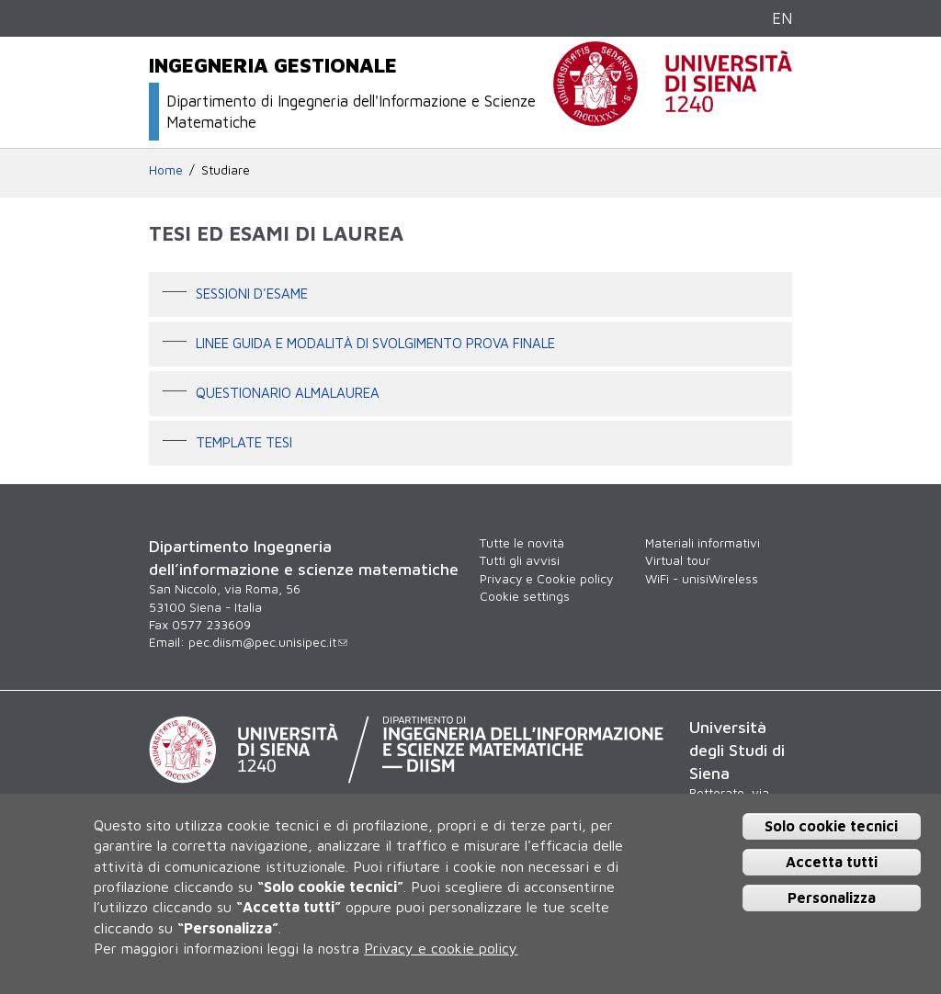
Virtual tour (677, 560)
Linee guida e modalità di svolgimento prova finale (375, 341)
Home (166, 170)
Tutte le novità (522, 543)
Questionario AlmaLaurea (288, 391)
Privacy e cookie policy (440, 948)
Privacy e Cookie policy (546, 578)
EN (782, 18)
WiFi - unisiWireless (701, 578)
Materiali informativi (702, 543)
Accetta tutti (832, 861)
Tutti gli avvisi (520, 560)
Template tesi (244, 441)
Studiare (225, 170)
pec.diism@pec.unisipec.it (267, 642)
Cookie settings (525, 596)
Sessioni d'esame (252, 292)
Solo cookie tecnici (831, 826)
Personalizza (832, 897)
